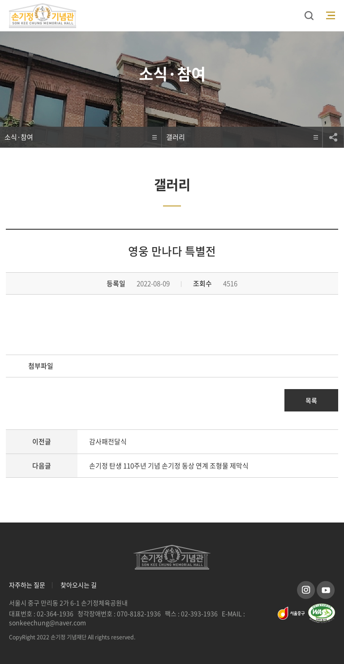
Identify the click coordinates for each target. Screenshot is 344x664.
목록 (311, 400)
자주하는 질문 (27, 585)
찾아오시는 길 (78, 585)
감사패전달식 (108, 441)
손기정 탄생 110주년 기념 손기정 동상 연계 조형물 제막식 (169, 466)
